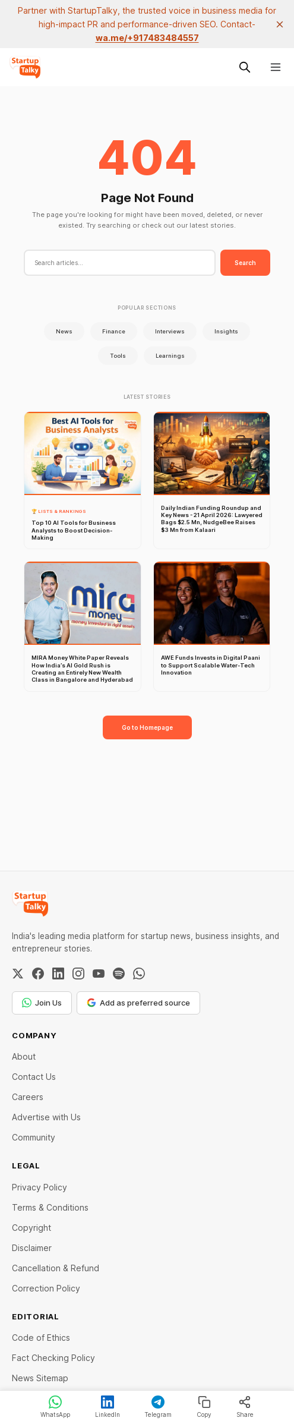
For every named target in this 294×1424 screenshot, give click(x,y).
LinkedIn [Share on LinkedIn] (107, 1406)
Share (245, 1406)
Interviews (170, 331)
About (24, 1056)
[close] (279, 24)
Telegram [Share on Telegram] (158, 1406)
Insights (226, 331)
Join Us (42, 1002)
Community (33, 1137)
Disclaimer (32, 1248)
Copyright (31, 1228)
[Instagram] (78, 973)
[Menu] (276, 67)
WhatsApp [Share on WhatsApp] (55, 1406)
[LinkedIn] (58, 973)
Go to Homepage (147, 727)
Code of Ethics (41, 1337)
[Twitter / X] (18, 973)
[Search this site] (245, 67)
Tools (118, 355)
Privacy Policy (39, 1187)
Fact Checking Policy (53, 1358)
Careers (27, 1097)
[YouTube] (99, 973)
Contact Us (34, 1077)
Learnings (170, 355)
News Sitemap (40, 1378)
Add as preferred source (138, 1002)
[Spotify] (119, 973)
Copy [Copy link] (204, 1406)
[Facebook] (38, 973)
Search (245, 262)
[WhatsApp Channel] (139, 973)
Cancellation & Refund (55, 1268)
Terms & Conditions (50, 1207)
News (64, 331)
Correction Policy (46, 1288)
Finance (113, 331)
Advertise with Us (46, 1117)
